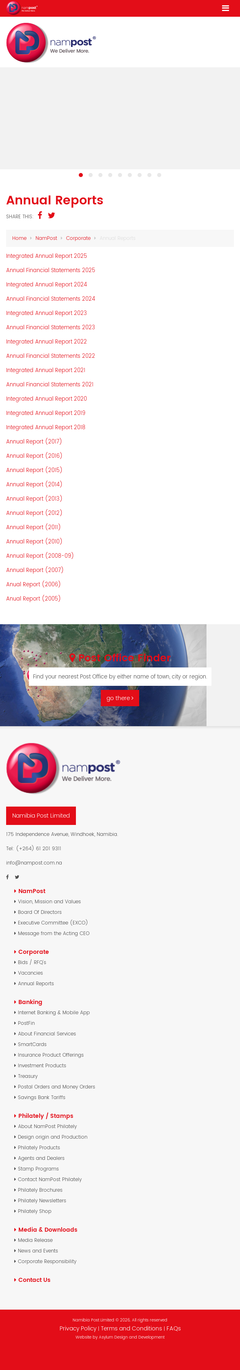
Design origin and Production (52, 1136)
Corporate (78, 238)
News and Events (38, 1250)
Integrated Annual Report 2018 (45, 427)
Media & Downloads (48, 1230)
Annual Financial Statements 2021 (49, 384)
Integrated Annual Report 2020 (46, 399)
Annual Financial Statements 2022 (50, 356)
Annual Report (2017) (34, 442)
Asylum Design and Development (131, 1337)
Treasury (28, 1076)
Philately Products (39, 1147)
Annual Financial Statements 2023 (50, 327)
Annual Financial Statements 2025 (50, 270)
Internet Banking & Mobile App (54, 1012)
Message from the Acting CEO (53, 933)
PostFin (26, 1023)
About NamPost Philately (47, 1126)
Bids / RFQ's (32, 962)
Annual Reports (36, 983)
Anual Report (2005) (33, 599)
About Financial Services (47, 1033)
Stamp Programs (38, 1168)
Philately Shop (34, 1211)
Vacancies (30, 972)
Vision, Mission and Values (49, 901)
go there (120, 698)
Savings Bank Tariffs (41, 1097)
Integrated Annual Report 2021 (45, 370)
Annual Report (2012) (34, 513)
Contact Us (34, 1280)
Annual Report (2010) (34, 541)
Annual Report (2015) (34, 470)
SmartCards (32, 1044)
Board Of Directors (40, 912)
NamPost (46, 238)
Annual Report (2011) (33, 527)
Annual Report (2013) (34, 499)
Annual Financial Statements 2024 (50, 299)
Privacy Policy (78, 1328)
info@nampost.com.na (34, 862)
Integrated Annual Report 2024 (46, 284)
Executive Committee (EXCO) (53, 922)
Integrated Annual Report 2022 (46, 342)
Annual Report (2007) (35, 570)
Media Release (35, 1240)
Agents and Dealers (41, 1158)
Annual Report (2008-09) (40, 556)
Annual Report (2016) (34, 456)
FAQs (174, 1328)
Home (19, 238)
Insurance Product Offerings (51, 1054)
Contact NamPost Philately (50, 1179)
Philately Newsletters (42, 1200)
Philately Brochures (40, 1189)
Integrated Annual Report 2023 (46, 313)
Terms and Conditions (132, 1328)
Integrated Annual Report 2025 (46, 256)
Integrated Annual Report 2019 (45, 413)
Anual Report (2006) (33, 584)
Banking (30, 1002)
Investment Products (42, 1065)
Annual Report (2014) (34, 484)
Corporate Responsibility (47, 1261)
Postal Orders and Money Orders (56, 1086)
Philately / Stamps (45, 1116)
